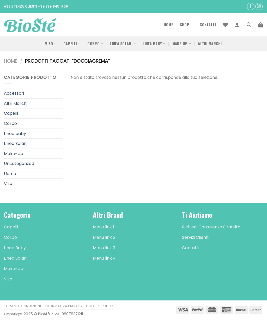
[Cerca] (249, 25)
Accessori (14, 93)
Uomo (10, 174)
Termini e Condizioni (22, 306)
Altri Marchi (210, 43)
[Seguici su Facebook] (250, 6)
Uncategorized (19, 163)
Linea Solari (123, 43)
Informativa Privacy (64, 306)
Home (168, 24)
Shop (186, 24)
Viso (51, 43)
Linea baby (15, 134)
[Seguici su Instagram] (259, 6)
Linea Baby (154, 43)
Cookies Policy (99, 306)
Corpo (95, 43)
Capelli (72, 43)
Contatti (208, 24)
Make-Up (181, 43)
